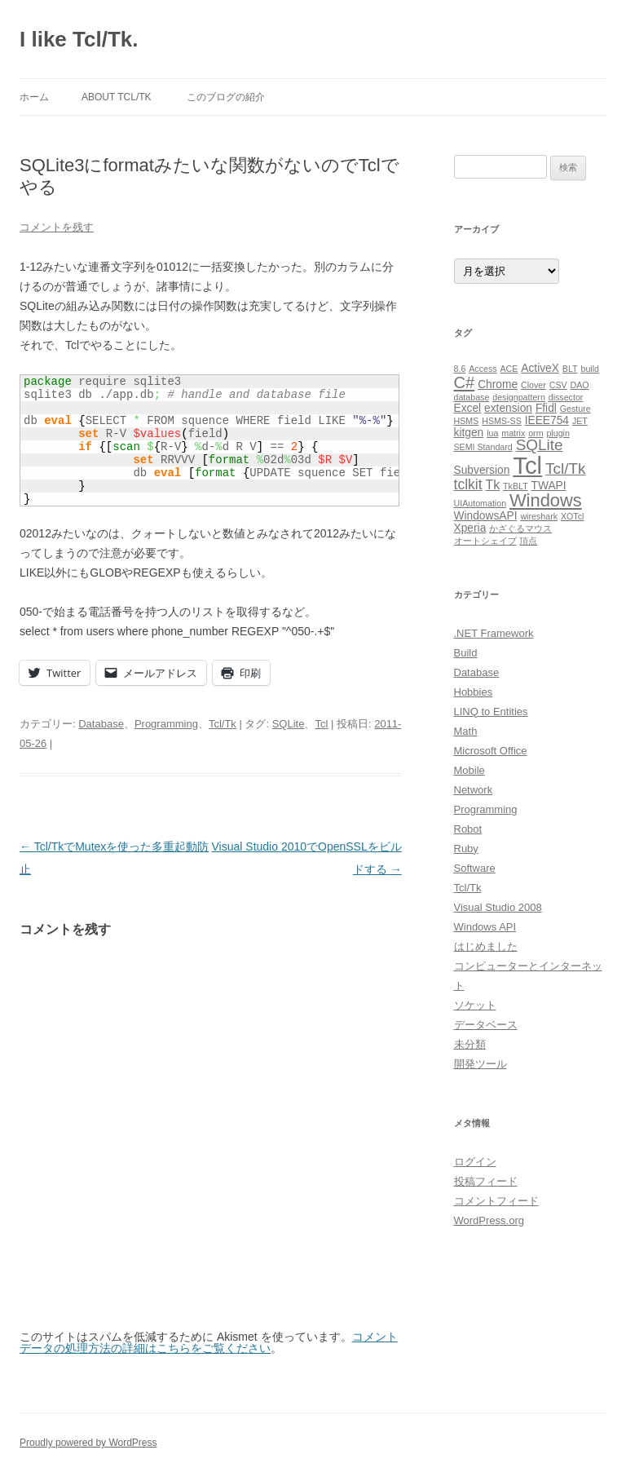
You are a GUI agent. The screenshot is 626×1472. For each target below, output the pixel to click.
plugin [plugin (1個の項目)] (557, 433)
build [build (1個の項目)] (590, 369)
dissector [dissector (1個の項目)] (566, 397)
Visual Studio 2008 (498, 907)
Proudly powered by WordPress (88, 1442)
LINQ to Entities (491, 711)
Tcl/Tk (222, 724)
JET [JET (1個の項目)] (580, 421)
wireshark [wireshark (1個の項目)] (539, 516)
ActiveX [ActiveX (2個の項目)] (540, 368)
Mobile (469, 770)
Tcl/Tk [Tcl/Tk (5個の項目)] (565, 468)
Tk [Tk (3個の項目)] (493, 485)
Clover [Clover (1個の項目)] (533, 385)
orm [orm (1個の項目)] (535, 433)
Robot (468, 829)
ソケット (475, 1005)
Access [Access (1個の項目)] (482, 369)
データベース (486, 1025)
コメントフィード (496, 1201)
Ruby (466, 848)
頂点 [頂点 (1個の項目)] (528, 541)
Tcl (321, 724)
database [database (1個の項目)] (472, 397)
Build (466, 653)
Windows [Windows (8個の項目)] (545, 500)
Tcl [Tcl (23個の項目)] (527, 465)
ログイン (475, 1162)
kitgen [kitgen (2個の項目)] (469, 433)
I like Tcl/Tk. (79, 39)
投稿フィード (486, 1181)
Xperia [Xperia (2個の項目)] (470, 528)
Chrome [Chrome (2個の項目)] (498, 384)
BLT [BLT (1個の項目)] (570, 369)
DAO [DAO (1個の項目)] (580, 385)
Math (466, 731)
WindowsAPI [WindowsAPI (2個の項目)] (486, 516)
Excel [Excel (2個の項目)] (468, 408)
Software (475, 868)
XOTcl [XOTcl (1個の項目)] (572, 516)
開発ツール (480, 1064)
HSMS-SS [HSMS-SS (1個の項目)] (502, 421)
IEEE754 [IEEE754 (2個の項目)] (547, 420)
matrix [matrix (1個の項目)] (513, 433)
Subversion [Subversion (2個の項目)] (482, 470)
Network (473, 790)
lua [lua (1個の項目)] (492, 433)
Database (101, 724)
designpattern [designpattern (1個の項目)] (518, 397)
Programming (166, 724)
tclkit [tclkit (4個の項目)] (468, 484)
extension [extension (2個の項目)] (508, 408)
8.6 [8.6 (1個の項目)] (460, 369)
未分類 (470, 1044)
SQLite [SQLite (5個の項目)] (539, 444)
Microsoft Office (490, 751)
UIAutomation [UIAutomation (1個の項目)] (480, 503)
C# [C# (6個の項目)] (464, 382)
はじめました (486, 946)
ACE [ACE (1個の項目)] (509, 369)
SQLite (288, 724)
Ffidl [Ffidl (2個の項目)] (546, 408)
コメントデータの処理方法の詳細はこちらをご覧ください (209, 1342)
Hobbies (473, 692)
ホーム (34, 97)
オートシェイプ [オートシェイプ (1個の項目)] (485, 541)
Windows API (485, 927)
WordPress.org (489, 1220)
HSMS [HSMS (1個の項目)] (466, 421)
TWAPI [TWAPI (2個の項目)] (548, 486)
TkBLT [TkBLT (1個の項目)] (515, 486)
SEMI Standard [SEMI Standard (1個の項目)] (483, 447)
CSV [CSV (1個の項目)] (558, 385)
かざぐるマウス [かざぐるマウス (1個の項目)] (520, 528)
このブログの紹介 (226, 97)
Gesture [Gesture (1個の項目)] (575, 408)
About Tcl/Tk (117, 97)
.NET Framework (494, 633)
